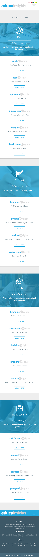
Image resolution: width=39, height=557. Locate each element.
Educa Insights (13, 6)
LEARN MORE (19, 70)
